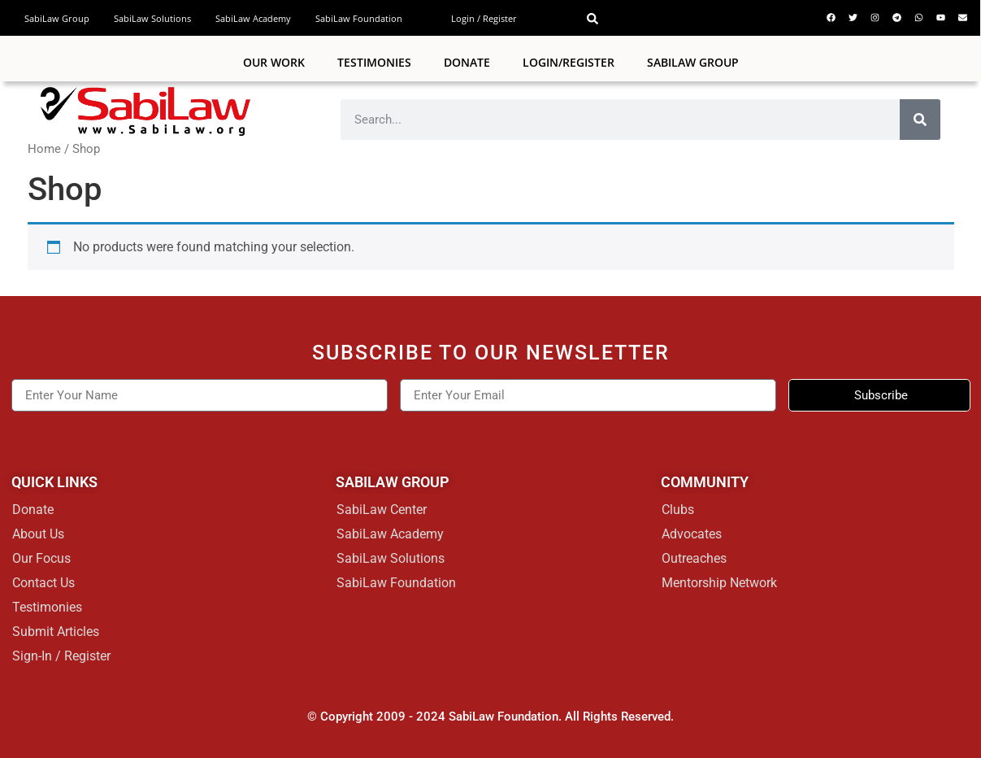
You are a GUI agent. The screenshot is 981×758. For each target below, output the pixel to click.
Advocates (692, 534)
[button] (592, 18)
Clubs (678, 509)
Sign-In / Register (61, 656)
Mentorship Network (719, 582)
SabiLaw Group (56, 18)
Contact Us (43, 582)
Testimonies (374, 62)
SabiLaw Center (381, 509)
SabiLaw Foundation (358, 18)
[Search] (920, 119)
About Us (38, 534)
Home (44, 149)
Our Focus (41, 558)
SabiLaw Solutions (152, 18)
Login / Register (484, 18)
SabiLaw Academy (253, 18)
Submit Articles (55, 631)
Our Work (274, 62)
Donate (467, 62)
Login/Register (568, 62)
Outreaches (694, 558)
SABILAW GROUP (693, 62)
